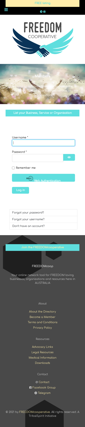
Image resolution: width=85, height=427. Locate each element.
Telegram (44, 393)
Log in (20, 190)
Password (19, 152)
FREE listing (42, 3)
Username (20, 137)
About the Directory (42, 311)
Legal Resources (42, 352)
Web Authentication (43, 178)
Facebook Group (44, 387)
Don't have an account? (28, 226)
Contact (44, 382)
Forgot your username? (28, 219)
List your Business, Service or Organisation (42, 113)
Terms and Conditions (42, 322)
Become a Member (42, 317)
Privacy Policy (42, 327)
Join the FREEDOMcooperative (42, 247)
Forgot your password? (28, 212)
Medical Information (42, 357)
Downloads (42, 363)
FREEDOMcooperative (34, 412)
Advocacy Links (42, 347)
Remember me (26, 167)
